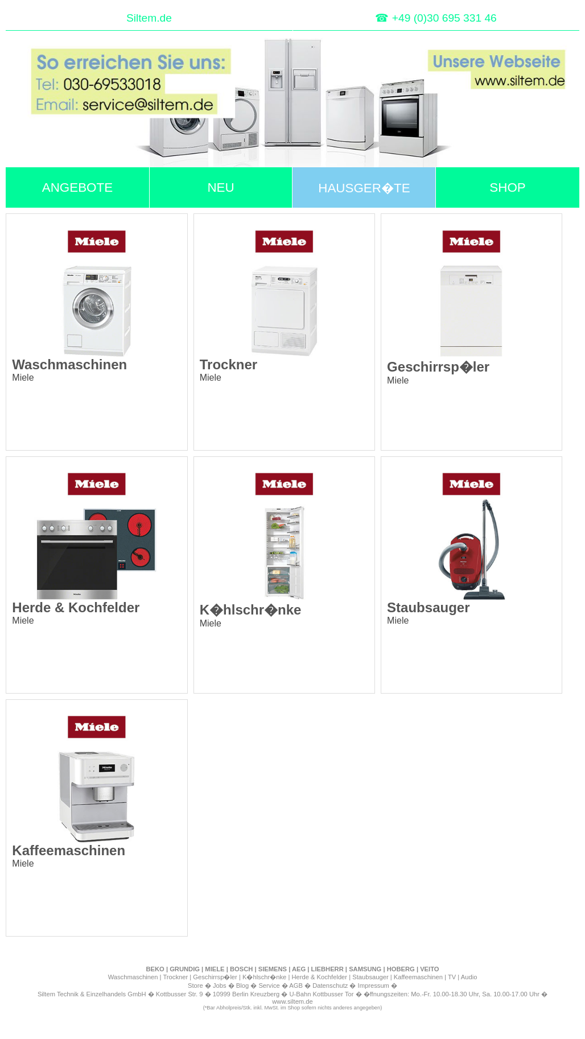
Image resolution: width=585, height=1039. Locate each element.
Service (268, 985)
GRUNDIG (185, 969)
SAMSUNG (365, 969)
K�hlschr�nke (264, 977)
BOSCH (241, 969)
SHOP (507, 187)
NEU (220, 187)
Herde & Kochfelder (319, 977)
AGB (296, 985)
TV (452, 977)
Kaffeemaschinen (418, 977)
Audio (469, 977)
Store (195, 985)
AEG (299, 969)
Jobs (219, 985)
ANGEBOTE (77, 187)
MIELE (214, 969)
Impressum (373, 985)
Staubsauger (370, 977)
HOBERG (401, 969)
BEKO (155, 969)
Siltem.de (149, 18)
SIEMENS (272, 969)
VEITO (429, 969)
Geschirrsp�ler (215, 977)
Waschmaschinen (133, 977)
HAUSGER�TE (364, 188)
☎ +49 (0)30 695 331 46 (435, 18)
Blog (242, 985)
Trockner (175, 977)
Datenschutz (330, 985)
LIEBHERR (327, 969)
